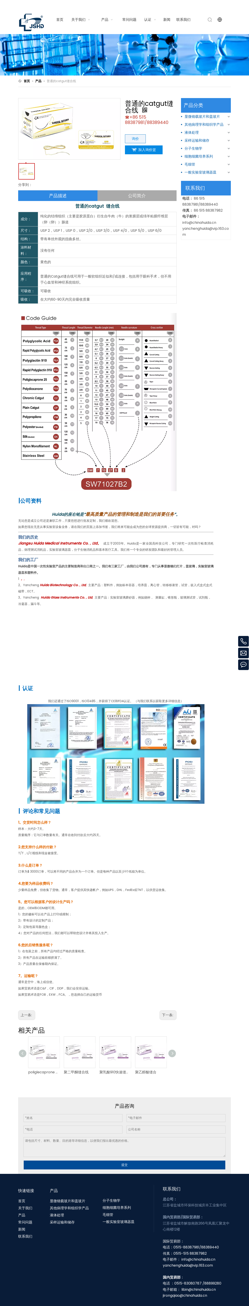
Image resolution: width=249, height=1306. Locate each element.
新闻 (21, 1229)
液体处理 (192, 132)
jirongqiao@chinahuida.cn (185, 1295)
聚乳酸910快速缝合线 (115, 1072)
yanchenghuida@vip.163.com (188, 1265)
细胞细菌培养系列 (199, 156)
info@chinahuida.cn (175, 5)
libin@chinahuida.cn (198, 1289)
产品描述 (58, 196)
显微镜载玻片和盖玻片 (202, 116)
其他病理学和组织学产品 (204, 124)
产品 (21, 1215)
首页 (21, 1201)
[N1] (124, 54)
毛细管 (190, 164)
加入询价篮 (147, 149)
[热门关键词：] (210, 19)
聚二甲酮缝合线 (76, 1072)
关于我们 (25, 1208)
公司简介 (137, 196)
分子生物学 (193, 148)
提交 (124, 1165)
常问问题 (25, 1222)
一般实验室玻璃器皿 (200, 172)
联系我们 (25, 1236)
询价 (135, 138)
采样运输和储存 (197, 140)
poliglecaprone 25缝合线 (43, 1072)
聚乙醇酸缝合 (145, 1072)
